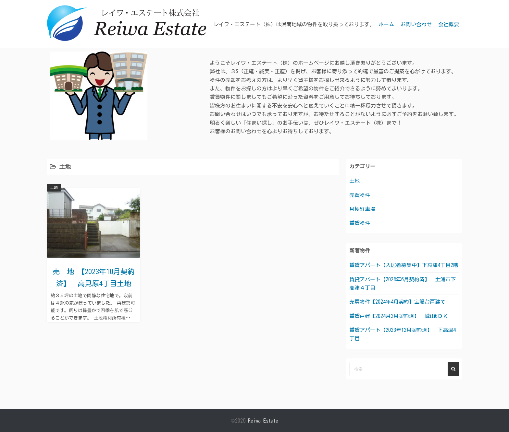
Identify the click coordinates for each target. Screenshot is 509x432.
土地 (54, 187)
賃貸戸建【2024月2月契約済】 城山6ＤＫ (398, 316)
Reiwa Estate (263, 420)
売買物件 (359, 195)
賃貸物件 (359, 223)
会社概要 (448, 24)
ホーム (386, 24)
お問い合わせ (416, 24)
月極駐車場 (362, 209)
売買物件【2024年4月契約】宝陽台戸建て (397, 301)
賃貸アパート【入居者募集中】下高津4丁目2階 (409, 265)
